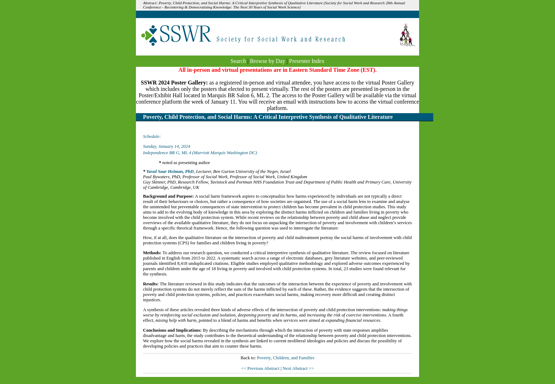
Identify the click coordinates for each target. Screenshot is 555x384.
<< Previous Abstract (260, 368)
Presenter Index (307, 61)
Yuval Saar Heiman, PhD (170, 171)
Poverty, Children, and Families (285, 357)
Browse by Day (267, 61)
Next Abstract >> (298, 368)
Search (238, 61)
